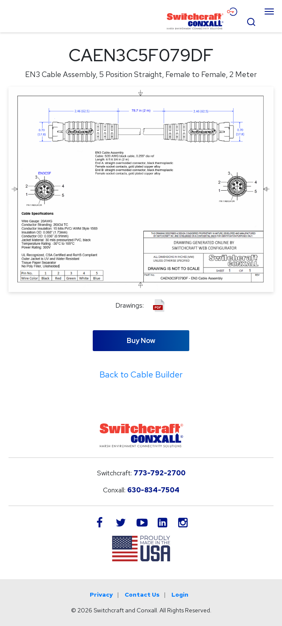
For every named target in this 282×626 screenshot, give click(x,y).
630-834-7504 (153, 490)
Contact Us (142, 594)
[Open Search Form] (251, 21)
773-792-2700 (159, 473)
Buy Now (141, 340)
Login (179, 594)
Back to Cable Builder (141, 374)
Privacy (101, 594)
